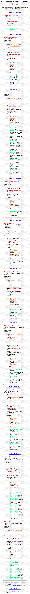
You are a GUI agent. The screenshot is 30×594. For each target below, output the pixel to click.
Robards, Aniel (15, 530)
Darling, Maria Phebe (14, 67)
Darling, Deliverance (15, 492)
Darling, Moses (14, 571)
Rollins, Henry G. (15, 231)
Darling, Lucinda (14, 514)
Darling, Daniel (14, 505)
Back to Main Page (15, 12)
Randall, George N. (16, 280)
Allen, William (15, 44)
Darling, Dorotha (14, 574)
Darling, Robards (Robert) (14, 562)
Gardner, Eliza (15, 99)
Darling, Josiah (14, 568)
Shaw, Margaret (14, 121)
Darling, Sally (14, 508)
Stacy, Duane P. (15, 397)
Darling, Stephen (14, 577)
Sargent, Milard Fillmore (14, 28)
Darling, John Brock (14, 117)
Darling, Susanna (14, 512)
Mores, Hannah (14, 555)
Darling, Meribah (14, 572)
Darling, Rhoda (14, 511)
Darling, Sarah (14, 566)
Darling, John (14, 496)
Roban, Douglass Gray (17, 334)
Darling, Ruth (14, 506)
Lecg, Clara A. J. (16, 398)
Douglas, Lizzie (16, 46)
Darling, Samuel (14, 569)
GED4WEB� (14, 585)
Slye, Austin (14, 98)
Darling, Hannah (14, 498)
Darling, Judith (14, 495)
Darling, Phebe (14, 509)
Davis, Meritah (15, 531)
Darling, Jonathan (14, 564)
